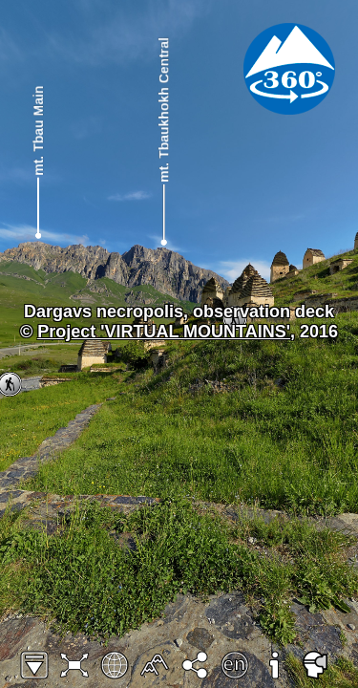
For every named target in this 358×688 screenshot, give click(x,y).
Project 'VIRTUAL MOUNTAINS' (163, 331)
